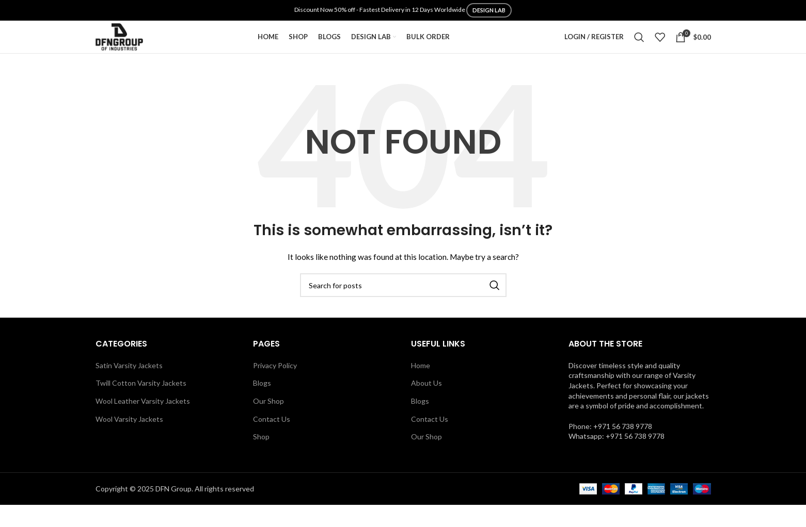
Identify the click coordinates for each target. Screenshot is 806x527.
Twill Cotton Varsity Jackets (141, 405)
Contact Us (271, 440)
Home (420, 387)
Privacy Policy (275, 387)
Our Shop (268, 423)
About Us (426, 405)
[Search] (639, 48)
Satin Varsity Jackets (129, 387)
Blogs (262, 405)
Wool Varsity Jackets (129, 440)
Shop (261, 458)
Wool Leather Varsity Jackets (143, 423)
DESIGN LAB (488, 10)
